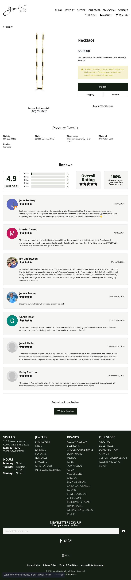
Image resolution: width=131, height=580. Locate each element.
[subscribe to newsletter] (123, 531)
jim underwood (28, 258)
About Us (104, 441)
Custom (81, 10)
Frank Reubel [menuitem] (75, 505)
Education (109, 10)
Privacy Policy (49, 565)
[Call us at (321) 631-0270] (11, 447)
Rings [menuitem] (38, 445)
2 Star (26, 183)
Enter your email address (65, 525)
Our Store (94, 10)
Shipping (90, 94)
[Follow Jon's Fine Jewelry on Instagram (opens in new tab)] (69, 541)
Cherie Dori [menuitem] (74, 497)
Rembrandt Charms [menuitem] (78, 501)
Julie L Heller (27, 343)
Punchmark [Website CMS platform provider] (71, 574)
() (68, 173)
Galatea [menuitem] (72, 477)
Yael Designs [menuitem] (74, 473)
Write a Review (65, 411)
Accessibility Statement (92, 565)
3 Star (26, 180)
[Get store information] (13, 451)
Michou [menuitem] (71, 457)
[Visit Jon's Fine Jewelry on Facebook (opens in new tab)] (61, 541)
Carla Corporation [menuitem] (78, 485)
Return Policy (33, 565)
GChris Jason (27, 316)
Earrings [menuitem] (40, 449)
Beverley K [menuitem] (73, 445)
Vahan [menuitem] (70, 469)
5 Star (26, 173)
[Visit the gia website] (65, 555)
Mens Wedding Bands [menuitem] (48, 469)
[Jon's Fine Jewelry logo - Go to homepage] (16, 10)
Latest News (106, 445)
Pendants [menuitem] (41, 453)
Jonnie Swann (27, 293)
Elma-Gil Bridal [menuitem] (76, 481)
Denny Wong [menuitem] (74, 453)
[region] (39, 68)
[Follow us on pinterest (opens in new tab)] (65, 541)
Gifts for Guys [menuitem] (43, 465)
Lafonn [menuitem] (71, 489)
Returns (115, 94)
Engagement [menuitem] (42, 441)
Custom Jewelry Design (113, 457)
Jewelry (69, 10)
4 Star (26, 176)
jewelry (8, 26)
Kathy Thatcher (28, 372)
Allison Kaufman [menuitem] (77, 441)
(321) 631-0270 (39, 111)
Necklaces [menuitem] (41, 457)
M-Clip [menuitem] (71, 513)
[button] (90, 15)
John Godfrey (27, 200)
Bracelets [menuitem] (41, 461)
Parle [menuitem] (70, 461)
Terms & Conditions (69, 565)
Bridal (58, 10)
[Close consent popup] (62, 575)
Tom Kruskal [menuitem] (74, 465)
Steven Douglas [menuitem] (76, 493)
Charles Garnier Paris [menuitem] (80, 449)
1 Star (26, 186)
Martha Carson (28, 229)
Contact (123, 10)
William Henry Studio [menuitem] (80, 509)
